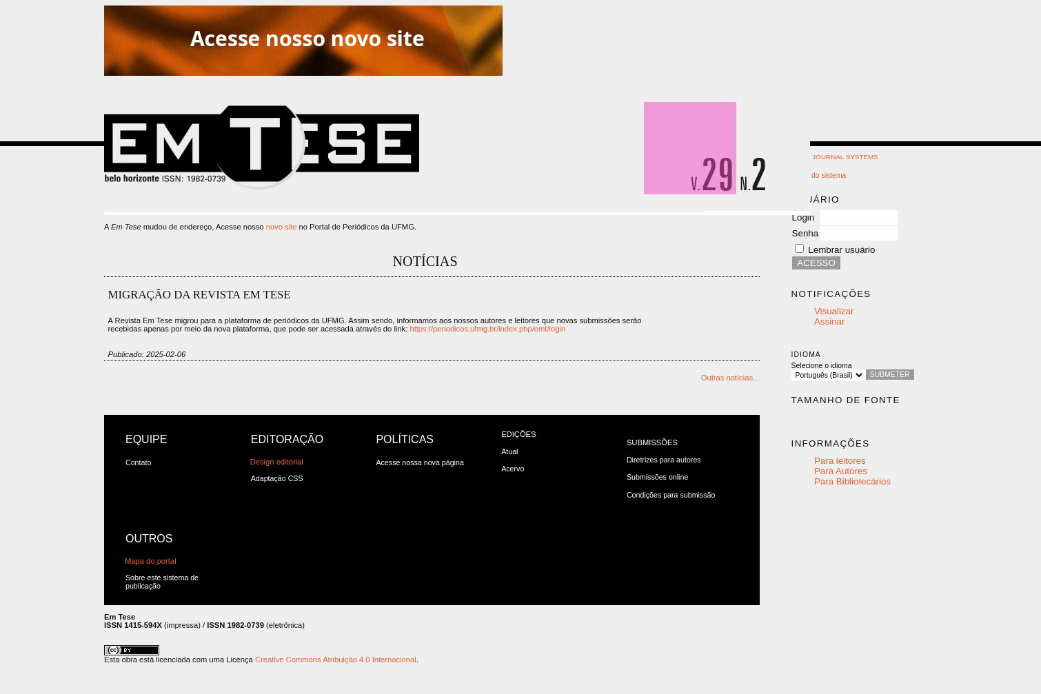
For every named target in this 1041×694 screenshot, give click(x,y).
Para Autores (840, 471)
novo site (281, 227)
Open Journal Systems (834, 157)
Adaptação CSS (277, 478)
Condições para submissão (671, 495)
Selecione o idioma (821, 365)
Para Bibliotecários (852, 481)
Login (803, 217)
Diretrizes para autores (664, 460)
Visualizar (834, 311)
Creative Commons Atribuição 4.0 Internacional (335, 659)
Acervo (512, 469)
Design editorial (276, 462)
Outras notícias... (730, 378)
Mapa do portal (150, 561)
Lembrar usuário (841, 250)
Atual (509, 451)
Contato (138, 462)
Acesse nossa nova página (419, 462)
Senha (805, 233)
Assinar (829, 321)
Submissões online (657, 477)
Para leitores (840, 461)
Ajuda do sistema (819, 175)
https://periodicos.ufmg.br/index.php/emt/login (487, 329)
